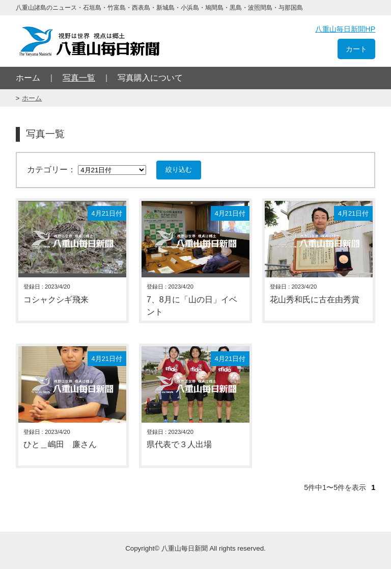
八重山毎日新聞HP (345, 29)
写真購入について (150, 77)
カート (356, 49)
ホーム (28, 77)
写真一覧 (79, 77)
